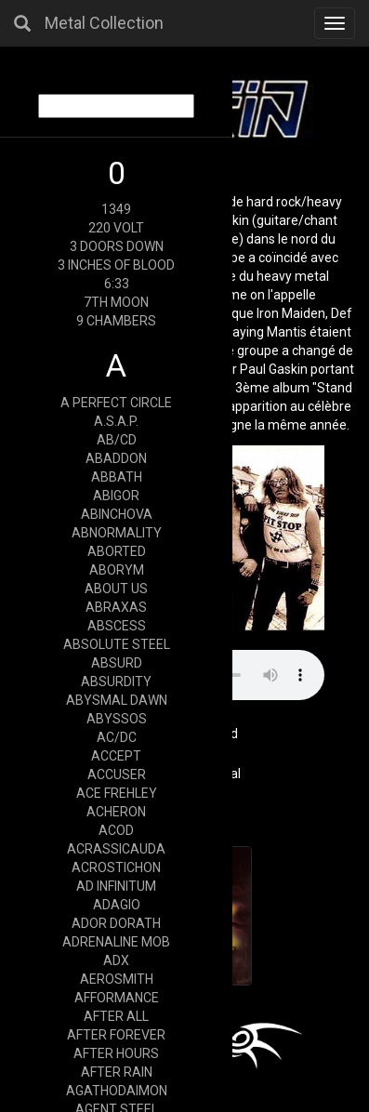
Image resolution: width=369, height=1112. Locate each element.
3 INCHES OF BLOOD (116, 265)
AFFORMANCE (116, 997)
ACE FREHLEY (116, 793)
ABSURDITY (116, 681)
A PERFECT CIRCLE (116, 402)
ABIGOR (116, 495)
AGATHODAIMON (116, 1090)
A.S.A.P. (116, 421)
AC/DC (117, 737)
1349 (116, 209)
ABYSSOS (116, 718)
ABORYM (116, 570)
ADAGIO (116, 904)
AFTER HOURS (116, 1053)
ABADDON (116, 458)
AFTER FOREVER (116, 1034)
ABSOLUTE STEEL (116, 644)
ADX (116, 960)
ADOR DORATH (116, 923)
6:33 (116, 283)
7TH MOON (116, 302)
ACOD (116, 830)
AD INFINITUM (116, 886)
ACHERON (116, 811)
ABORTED (116, 551)
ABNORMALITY (117, 532)
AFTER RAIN (116, 1072)
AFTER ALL (116, 1016)
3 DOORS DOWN (117, 246)
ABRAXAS (116, 607)
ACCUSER (116, 774)
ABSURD (116, 662)
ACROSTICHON (116, 867)
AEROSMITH (116, 979)
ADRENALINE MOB (116, 941)
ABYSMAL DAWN (116, 700)
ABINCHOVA (116, 514)
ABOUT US (116, 588)
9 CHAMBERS (116, 320)
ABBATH (116, 477)
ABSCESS (116, 625)
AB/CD (117, 439)
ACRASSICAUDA (116, 848)
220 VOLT (116, 227)
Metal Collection (104, 23)
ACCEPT (116, 755)
